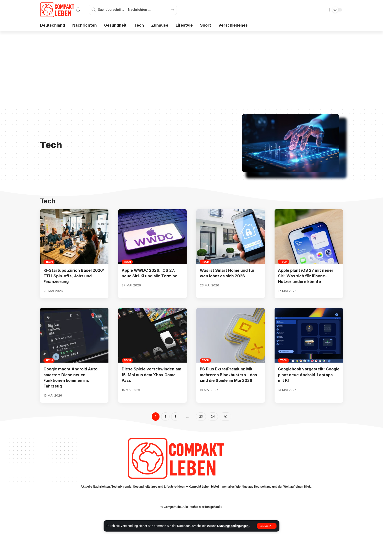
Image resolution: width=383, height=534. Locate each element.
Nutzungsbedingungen (233, 526)
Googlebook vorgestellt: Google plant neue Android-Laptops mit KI (309, 374)
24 (213, 416)
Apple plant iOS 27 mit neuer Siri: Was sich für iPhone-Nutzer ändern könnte (305, 276)
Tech (49, 261)
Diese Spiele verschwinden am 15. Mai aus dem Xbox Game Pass (151, 374)
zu (209, 526)
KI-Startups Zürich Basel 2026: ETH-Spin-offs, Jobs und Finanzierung (73, 276)
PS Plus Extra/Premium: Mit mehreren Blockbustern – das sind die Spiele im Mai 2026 (228, 374)
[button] (267, 526)
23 (201, 416)
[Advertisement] (191, 67)
